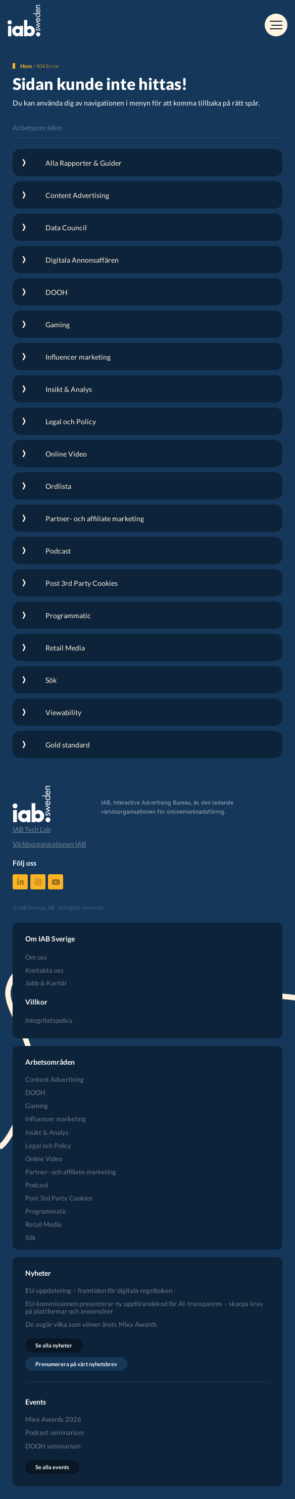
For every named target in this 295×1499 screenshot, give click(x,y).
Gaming (36, 1106)
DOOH (35, 1092)
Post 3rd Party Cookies (58, 1198)
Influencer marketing (55, 1119)
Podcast (36, 1185)
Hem (26, 66)
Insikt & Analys (47, 1132)
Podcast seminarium (54, 1432)
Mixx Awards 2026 (53, 1419)
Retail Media (43, 1224)
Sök (30, 1237)
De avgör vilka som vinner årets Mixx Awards (91, 1324)
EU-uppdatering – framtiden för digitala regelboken (98, 1290)
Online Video (43, 1159)
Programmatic (46, 1211)
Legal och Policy (48, 1146)
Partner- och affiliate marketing (70, 1172)
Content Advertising (54, 1079)
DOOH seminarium (53, 1446)
